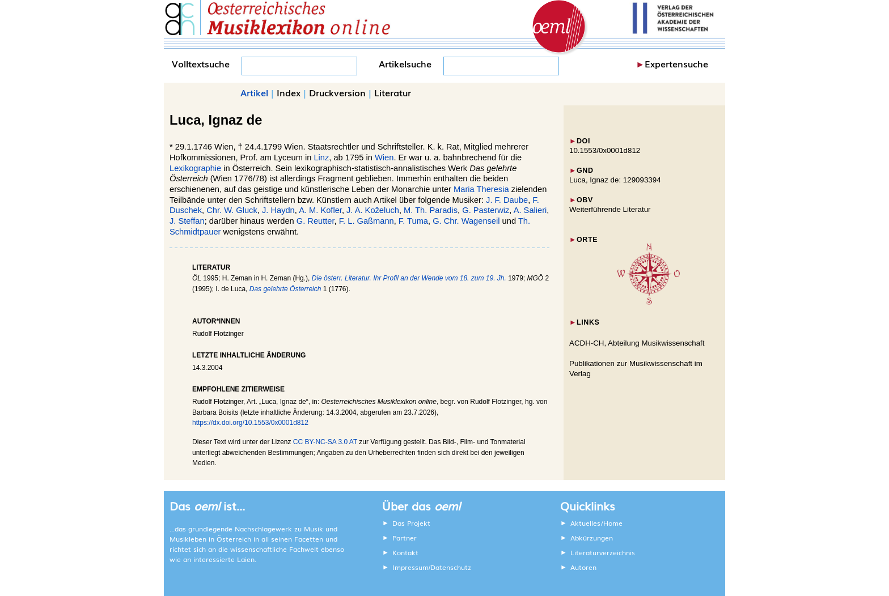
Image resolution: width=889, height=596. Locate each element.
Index (288, 92)
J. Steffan (187, 220)
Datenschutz (450, 567)
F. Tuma (413, 220)
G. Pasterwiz (485, 210)
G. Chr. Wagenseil (466, 220)
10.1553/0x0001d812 (604, 150)
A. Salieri (530, 210)
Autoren (583, 567)
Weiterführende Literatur (609, 209)
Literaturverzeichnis (602, 552)
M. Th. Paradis (431, 210)
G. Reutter (316, 220)
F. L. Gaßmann (366, 220)
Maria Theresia (481, 189)
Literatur (392, 92)
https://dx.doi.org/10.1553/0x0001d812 (250, 423)
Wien (384, 157)
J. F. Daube (507, 200)
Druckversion (337, 92)
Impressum (410, 567)
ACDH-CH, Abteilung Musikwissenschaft (637, 343)
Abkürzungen (591, 538)
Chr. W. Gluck (231, 210)
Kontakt (405, 552)
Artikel (254, 92)
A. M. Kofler (320, 210)
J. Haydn (278, 210)
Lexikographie (195, 168)
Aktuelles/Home (596, 523)
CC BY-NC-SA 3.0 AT (325, 442)
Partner (404, 538)
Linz (321, 157)
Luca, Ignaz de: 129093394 (615, 180)
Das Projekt (411, 523)
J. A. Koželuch (372, 210)
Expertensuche (676, 63)
